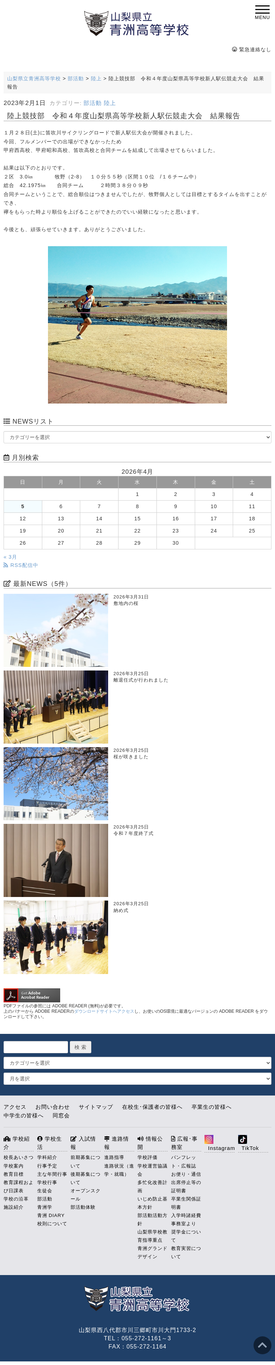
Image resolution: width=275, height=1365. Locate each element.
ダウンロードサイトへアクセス (104, 1011)
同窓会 (61, 1115)
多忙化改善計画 (153, 1186)
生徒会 (44, 1190)
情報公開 (150, 1143)
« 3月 (10, 557)
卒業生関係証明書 (186, 1203)
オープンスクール (86, 1195)
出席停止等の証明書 (186, 1186)
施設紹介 (14, 1207)
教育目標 (14, 1174)
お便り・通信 (186, 1174)
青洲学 (44, 1207)
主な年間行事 (52, 1174)
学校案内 (14, 1166)
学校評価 (148, 1157)
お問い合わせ (52, 1107)
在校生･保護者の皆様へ (152, 1107)
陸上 (110, 103)
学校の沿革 (16, 1199)
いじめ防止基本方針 (153, 1203)
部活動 (92, 103)
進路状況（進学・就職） (119, 1170)
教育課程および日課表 (19, 1186)
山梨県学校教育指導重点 (153, 1236)
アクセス (15, 1107)
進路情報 (116, 1143)
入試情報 (83, 1143)
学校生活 (49, 1143)
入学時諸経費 (186, 1215)
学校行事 (47, 1182)
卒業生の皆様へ (212, 1107)
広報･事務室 (184, 1143)
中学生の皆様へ (24, 1115)
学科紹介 (47, 1157)
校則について (52, 1223)
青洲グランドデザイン (153, 1252)
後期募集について (86, 1178)
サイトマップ (96, 1107)
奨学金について (186, 1236)
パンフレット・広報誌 (183, 1161)
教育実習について (186, 1252)
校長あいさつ (19, 1157)
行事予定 (47, 1166)
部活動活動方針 (153, 1219)
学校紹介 (17, 1143)
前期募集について (86, 1161)
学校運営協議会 (153, 1170)
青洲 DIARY (51, 1215)
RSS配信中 (21, 565)
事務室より (183, 1223)
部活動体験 (83, 1207)
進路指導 (114, 1157)
